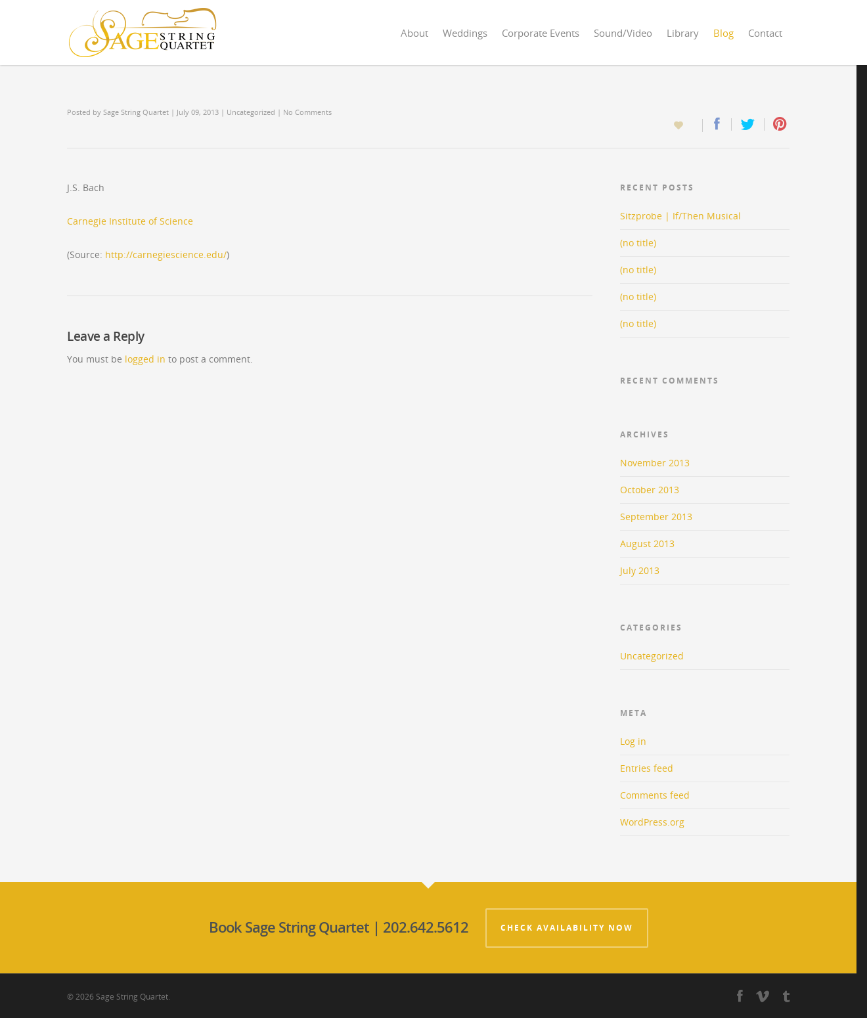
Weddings (465, 32)
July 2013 (639, 570)
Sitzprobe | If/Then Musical (680, 216)
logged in (145, 359)
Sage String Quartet (136, 112)
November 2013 (655, 462)
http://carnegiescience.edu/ (166, 254)
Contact (765, 32)
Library (683, 32)
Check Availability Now (566, 927)
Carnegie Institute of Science (130, 221)
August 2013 (647, 543)
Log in (633, 741)
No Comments (307, 112)
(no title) (638, 242)
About (414, 32)
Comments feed (655, 795)
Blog (723, 32)
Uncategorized (251, 112)
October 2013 (649, 489)
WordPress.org (652, 822)
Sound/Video (623, 32)
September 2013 (656, 516)
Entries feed (646, 768)
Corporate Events (540, 32)
